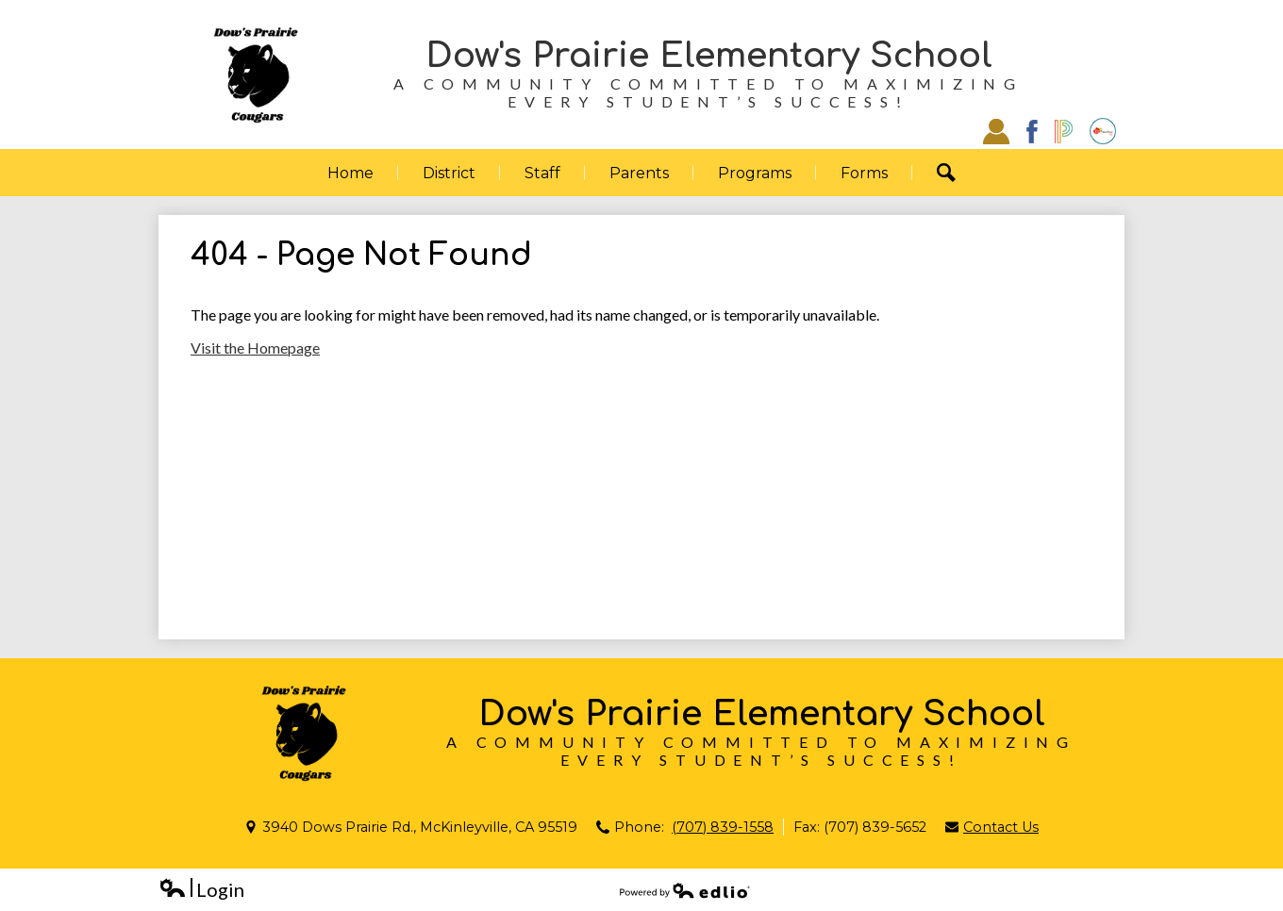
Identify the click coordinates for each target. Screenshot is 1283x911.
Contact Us (1001, 827)
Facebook (1032, 131)
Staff (996, 131)
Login (201, 890)
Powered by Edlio (685, 890)
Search (958, 172)
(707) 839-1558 (723, 827)
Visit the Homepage (255, 347)
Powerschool (1064, 131)
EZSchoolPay (1103, 131)
